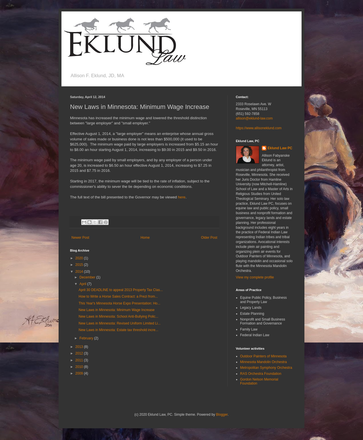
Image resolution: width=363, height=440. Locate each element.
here (182, 197)
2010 (79, 367)
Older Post (209, 238)
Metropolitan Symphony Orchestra (266, 368)
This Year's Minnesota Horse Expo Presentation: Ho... (119, 303)
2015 (79, 265)
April (83, 284)
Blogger (222, 415)
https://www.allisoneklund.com (259, 128)
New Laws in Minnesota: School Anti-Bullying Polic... (118, 316)
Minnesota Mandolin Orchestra (263, 362)
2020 (79, 258)
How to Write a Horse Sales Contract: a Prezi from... (118, 296)
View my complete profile (255, 277)
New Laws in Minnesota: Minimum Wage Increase (117, 310)
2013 (79, 347)
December (87, 277)
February (86, 338)
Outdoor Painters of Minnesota (263, 356)
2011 (79, 360)
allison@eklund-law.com (254, 118)
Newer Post (80, 238)
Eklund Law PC (280, 148)
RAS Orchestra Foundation (260, 374)
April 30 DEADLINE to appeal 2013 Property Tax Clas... (121, 290)
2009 (79, 373)
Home (145, 238)
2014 (79, 272)
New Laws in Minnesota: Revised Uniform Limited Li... (120, 323)
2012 (79, 353)
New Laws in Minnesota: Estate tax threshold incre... (118, 330)
